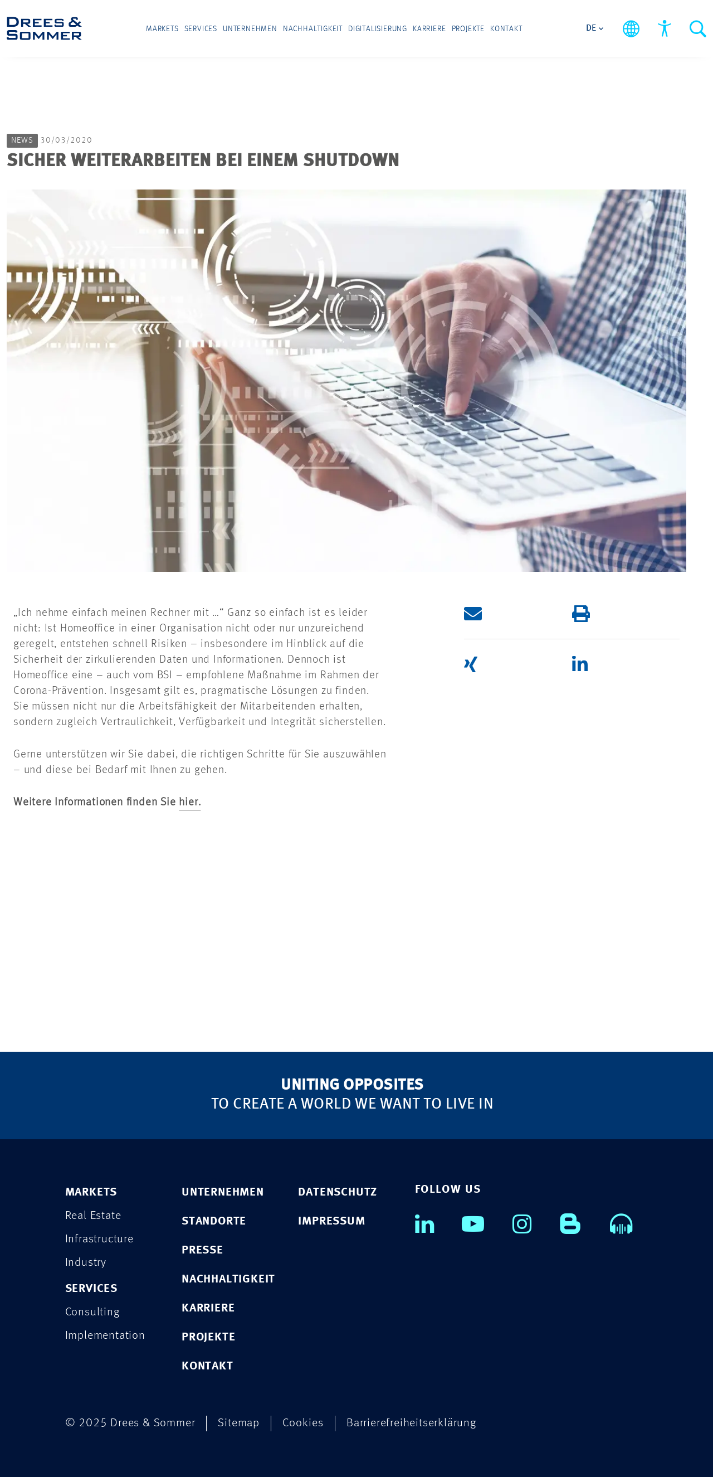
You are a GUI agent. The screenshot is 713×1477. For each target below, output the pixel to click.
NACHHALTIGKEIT (228, 1279)
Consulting (92, 1312)
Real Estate (93, 1216)
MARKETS (91, 1192)
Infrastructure (99, 1239)
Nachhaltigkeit (313, 29)
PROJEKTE (208, 1337)
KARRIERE (208, 1308)
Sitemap (239, 1423)
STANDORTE (214, 1221)
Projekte (468, 29)
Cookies (303, 1423)
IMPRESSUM (331, 1221)
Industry (85, 1263)
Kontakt (506, 29)
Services (200, 29)
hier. (190, 802)
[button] (508, 613)
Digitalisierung (377, 29)
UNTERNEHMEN (223, 1192)
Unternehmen (250, 29)
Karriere (429, 29)
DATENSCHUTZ (337, 1192)
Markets (162, 29)
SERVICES (91, 1289)
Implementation (105, 1336)
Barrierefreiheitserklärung (411, 1423)
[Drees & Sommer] (44, 28)
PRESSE (202, 1250)
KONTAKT (207, 1366)
